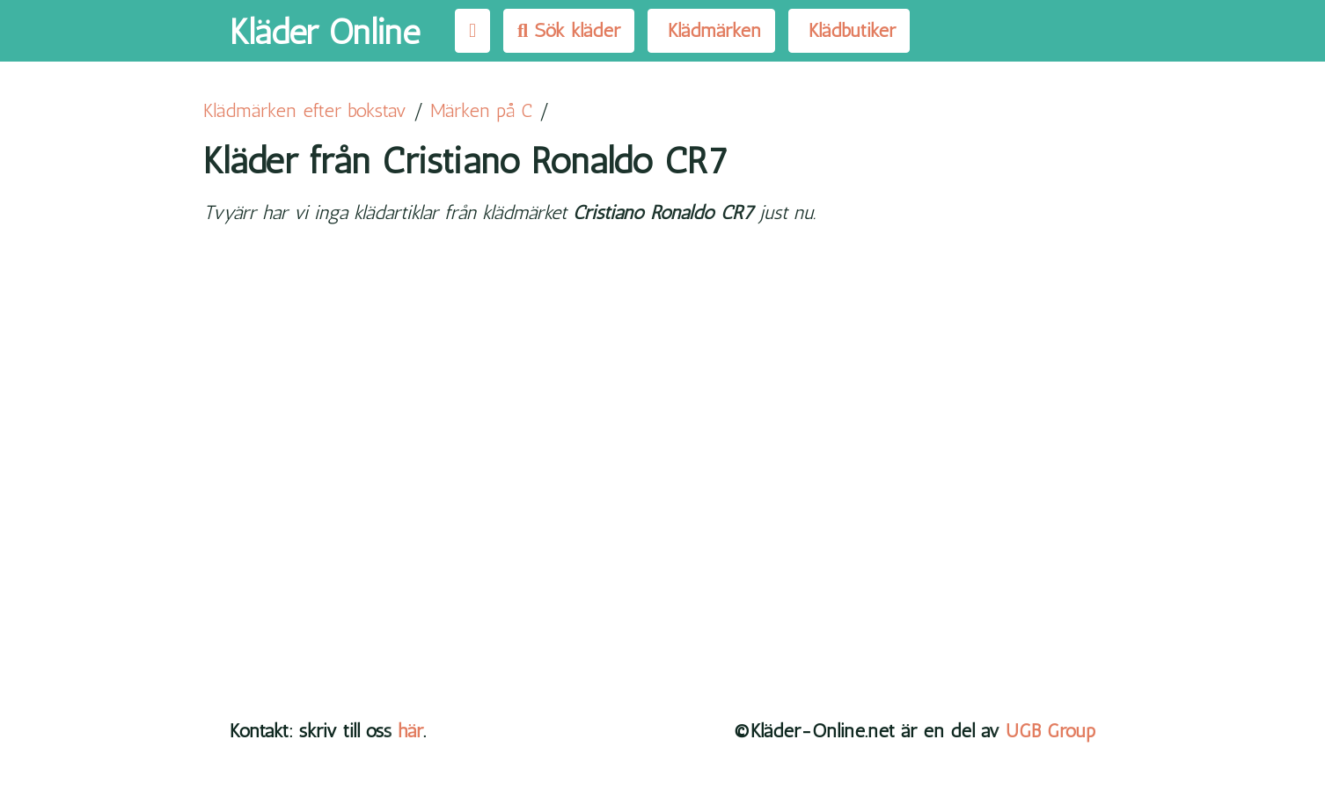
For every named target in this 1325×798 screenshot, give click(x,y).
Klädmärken (711, 30)
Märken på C (481, 110)
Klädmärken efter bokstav (304, 110)
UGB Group (1050, 731)
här (410, 731)
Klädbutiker (849, 30)
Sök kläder (568, 30)
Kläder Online (325, 32)
